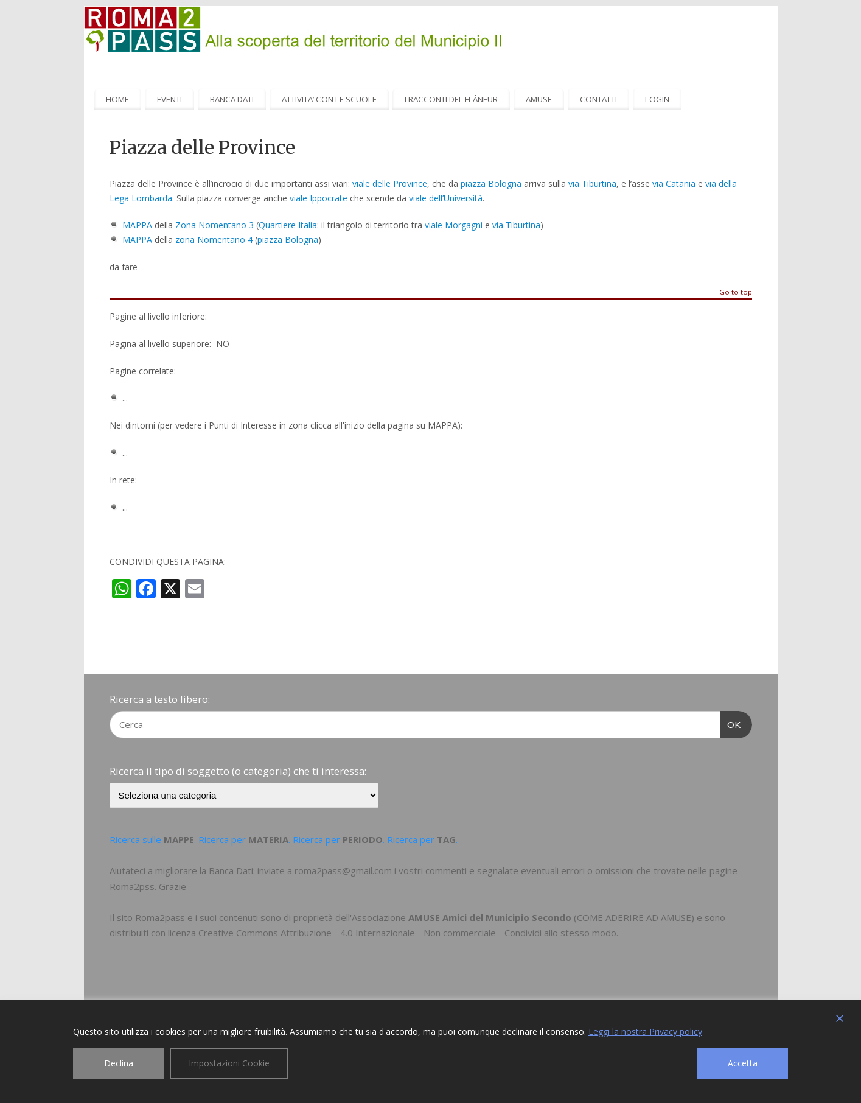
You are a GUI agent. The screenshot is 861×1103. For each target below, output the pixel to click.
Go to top (735, 292)
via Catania (673, 183)
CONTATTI (598, 99)
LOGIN (657, 99)
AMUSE (539, 99)
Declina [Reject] (118, 1063)
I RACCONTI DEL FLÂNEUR (451, 99)
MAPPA (137, 225)
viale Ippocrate (318, 198)
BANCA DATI (232, 99)
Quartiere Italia (288, 225)
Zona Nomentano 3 (214, 225)
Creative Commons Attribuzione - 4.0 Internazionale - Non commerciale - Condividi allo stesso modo (407, 932)
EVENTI (169, 99)
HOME (117, 99)
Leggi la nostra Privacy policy (645, 1031)
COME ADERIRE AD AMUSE (634, 917)
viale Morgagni (454, 225)
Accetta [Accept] (743, 1063)
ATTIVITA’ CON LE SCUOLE (329, 99)
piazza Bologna (491, 183)
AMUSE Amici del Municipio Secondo (489, 917)
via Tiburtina (592, 183)
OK (731, 723)
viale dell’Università (444, 198)
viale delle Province (389, 183)
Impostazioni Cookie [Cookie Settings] (229, 1063)
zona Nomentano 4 (214, 239)
